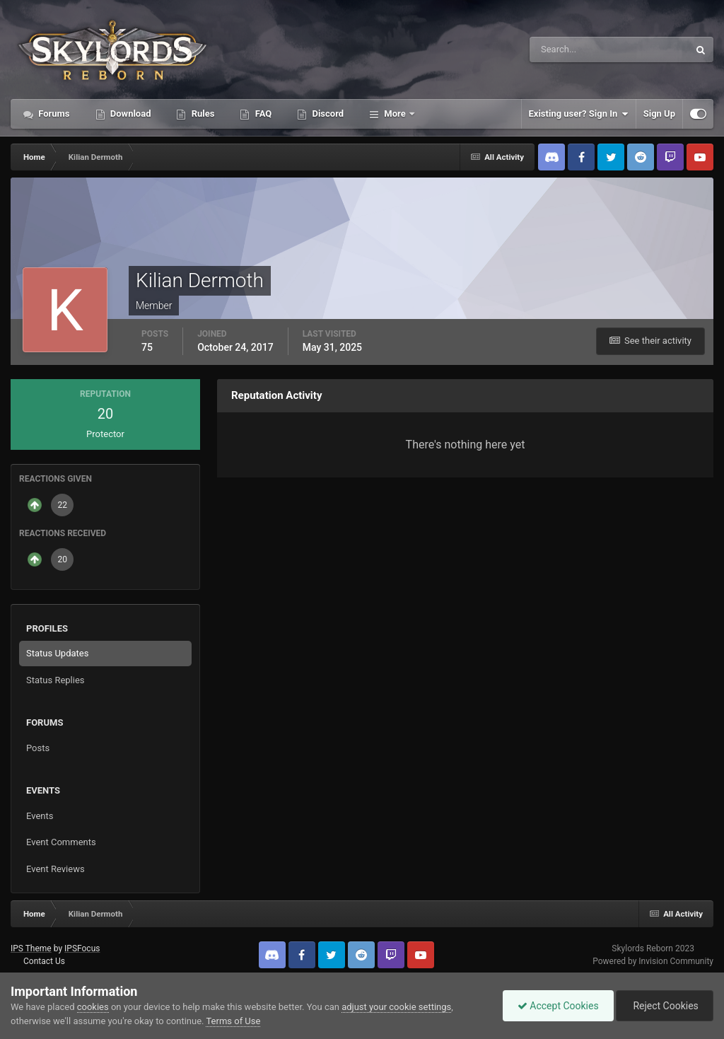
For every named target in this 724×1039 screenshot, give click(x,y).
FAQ (262, 113)
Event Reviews (55, 869)
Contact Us (44, 961)
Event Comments (61, 842)
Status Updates (57, 653)
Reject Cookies (665, 1005)
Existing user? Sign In (579, 114)
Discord (327, 113)
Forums (53, 113)
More (395, 113)
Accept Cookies (558, 1005)
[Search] (566, 49)
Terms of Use (233, 1021)
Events (39, 816)
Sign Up (659, 113)
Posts (37, 748)
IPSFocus (82, 948)
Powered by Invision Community (652, 961)
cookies (93, 1007)
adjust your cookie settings (396, 1007)
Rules (201, 113)
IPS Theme (31, 948)
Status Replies (55, 680)
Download (129, 113)
